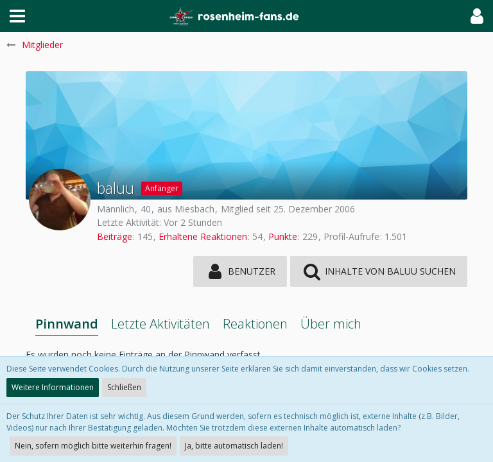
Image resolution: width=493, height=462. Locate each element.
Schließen (124, 387)
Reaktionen (255, 323)
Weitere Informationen (53, 387)
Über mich (330, 323)
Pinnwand (66, 323)
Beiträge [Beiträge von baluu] (114, 236)
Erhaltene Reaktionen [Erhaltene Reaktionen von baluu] (203, 236)
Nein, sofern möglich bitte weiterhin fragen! (93, 445)
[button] (17, 16)
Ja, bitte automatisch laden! (234, 445)
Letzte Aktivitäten (160, 323)
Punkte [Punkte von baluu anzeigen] (282, 236)
